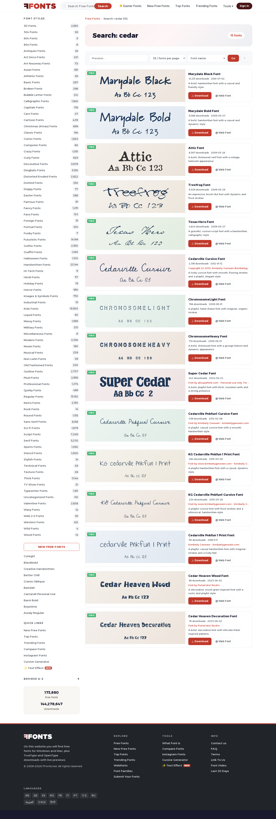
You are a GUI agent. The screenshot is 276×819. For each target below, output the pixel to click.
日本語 (42, 802)
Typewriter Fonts (36, 491)
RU (93, 795)
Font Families (123, 771)
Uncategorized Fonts (39, 497)
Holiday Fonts (33, 283)
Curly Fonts (31, 157)
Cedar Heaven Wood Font (208, 576)
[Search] (86, 6)
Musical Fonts (33, 352)
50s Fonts (31, 32)
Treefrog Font (199, 185)
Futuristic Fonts (35, 239)
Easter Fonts (33, 195)
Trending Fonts (206, 6)
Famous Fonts (34, 202)
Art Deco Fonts (34, 57)
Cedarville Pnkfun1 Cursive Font (213, 414)
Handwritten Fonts (37, 264)
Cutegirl (29, 556)
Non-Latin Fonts (35, 359)
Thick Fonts (32, 478)
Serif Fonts (31, 440)
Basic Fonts (32, 82)
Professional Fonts (37, 384)
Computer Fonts (35, 145)
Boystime (30, 606)
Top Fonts (182, 6)
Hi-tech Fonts (33, 271)
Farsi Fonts (31, 214)
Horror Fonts (32, 289)
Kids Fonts (31, 308)
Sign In (244, 6)
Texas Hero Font (201, 222)
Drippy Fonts (32, 189)
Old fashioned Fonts (38, 365)
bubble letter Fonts (38, 95)
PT (75, 795)
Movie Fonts (32, 346)
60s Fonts (31, 38)
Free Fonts (92, 18)
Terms (215, 754)
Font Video (218, 765)
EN (27, 795)
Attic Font (196, 148)
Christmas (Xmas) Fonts (40, 126)
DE (35, 795)
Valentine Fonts (35, 503)
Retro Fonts (32, 403)
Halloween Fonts (35, 258)
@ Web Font (223, 95)
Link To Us (218, 760)
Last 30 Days (220, 771)
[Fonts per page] (168, 58)
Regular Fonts (33, 396)
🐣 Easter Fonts (130, 6)
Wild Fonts (31, 528)
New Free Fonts (158, 6)
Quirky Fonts (32, 390)
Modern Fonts (33, 340)
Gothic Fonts (33, 246)
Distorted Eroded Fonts (40, 176)
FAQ (214, 748)
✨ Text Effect (38, 668)
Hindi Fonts (32, 277)
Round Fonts (33, 415)
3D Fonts (30, 25)
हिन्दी (52, 802)
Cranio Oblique (34, 581)
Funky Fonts (32, 233)
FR (60, 795)
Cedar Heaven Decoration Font (212, 616)
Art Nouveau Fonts (37, 63)
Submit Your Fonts (127, 776)
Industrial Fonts (35, 302)
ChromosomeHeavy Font (207, 336)
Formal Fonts (33, 227)
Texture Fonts (33, 472)
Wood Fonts (32, 534)
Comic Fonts (32, 139)
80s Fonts (31, 44)
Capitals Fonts (34, 107)
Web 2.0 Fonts (34, 516)
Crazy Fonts (32, 151)
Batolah (29, 587)
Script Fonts (32, 434)
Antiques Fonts (34, 51)
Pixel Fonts (31, 377)
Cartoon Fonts (34, 120)
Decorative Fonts (36, 164)
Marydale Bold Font (203, 111)
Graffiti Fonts (33, 252)
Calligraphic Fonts (36, 101)
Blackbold (31, 562)
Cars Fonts (31, 113)
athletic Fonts (34, 76)
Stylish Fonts (33, 459)
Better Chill (32, 575)
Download (200, 95)
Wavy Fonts (32, 509)
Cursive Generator (36, 661)
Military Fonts (33, 327)
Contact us (218, 743)
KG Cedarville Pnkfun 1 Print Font (214, 454)
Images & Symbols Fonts (41, 296)
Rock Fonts (31, 409)
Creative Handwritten (39, 569)
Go (233, 58)
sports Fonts (33, 447)
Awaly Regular (34, 613)
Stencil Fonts (33, 453)
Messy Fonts (32, 321)
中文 (84, 795)
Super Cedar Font (202, 373)
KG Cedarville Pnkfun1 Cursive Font (215, 494)
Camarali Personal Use (40, 594)
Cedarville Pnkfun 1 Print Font (211, 535)
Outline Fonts (33, 371)
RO (52, 795)
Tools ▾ (228, 6)
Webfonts (121, 765)
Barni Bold (31, 600)
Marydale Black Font (204, 74)
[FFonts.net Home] (40, 6)
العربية (29, 802)
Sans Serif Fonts (35, 421)
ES (43, 795)
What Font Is (171, 743)
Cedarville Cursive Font (206, 259)
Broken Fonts (33, 88)
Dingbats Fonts (34, 170)
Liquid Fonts (32, 315)
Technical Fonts (35, 465)
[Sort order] (207, 58)
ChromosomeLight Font (207, 299)
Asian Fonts (32, 69)
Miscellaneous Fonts (38, 333)
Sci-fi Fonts (32, 428)
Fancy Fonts (32, 208)
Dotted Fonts (33, 183)
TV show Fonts (34, 484)
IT (67, 795)
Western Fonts (34, 522)
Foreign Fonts (33, 220)
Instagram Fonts (35, 655)
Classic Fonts (33, 132)
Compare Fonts (34, 649)
